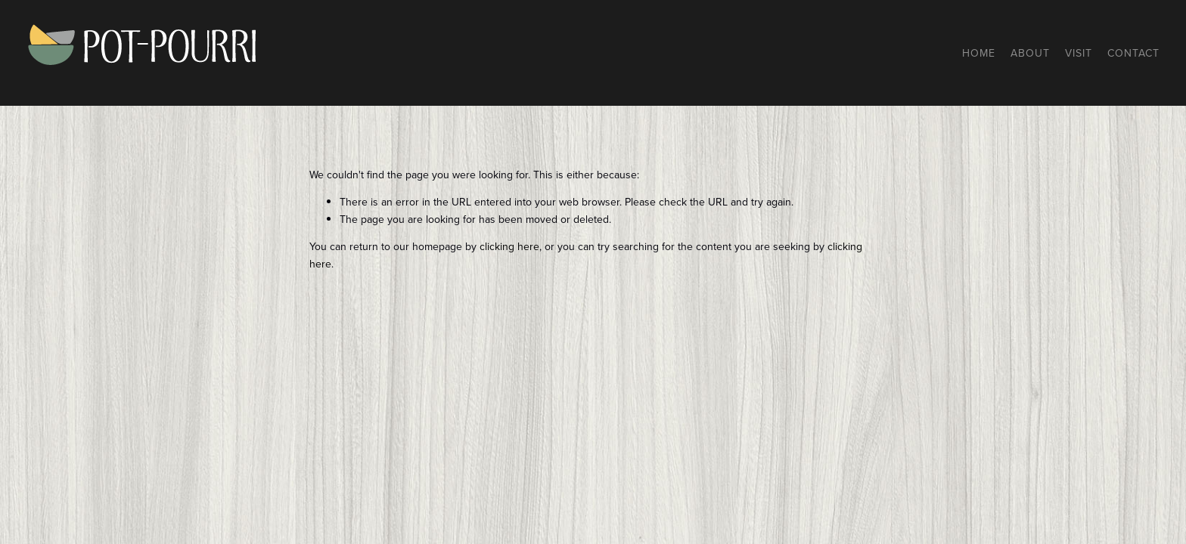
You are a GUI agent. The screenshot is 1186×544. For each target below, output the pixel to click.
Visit (1078, 52)
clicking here (509, 246)
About (1030, 52)
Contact (1133, 52)
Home (978, 52)
